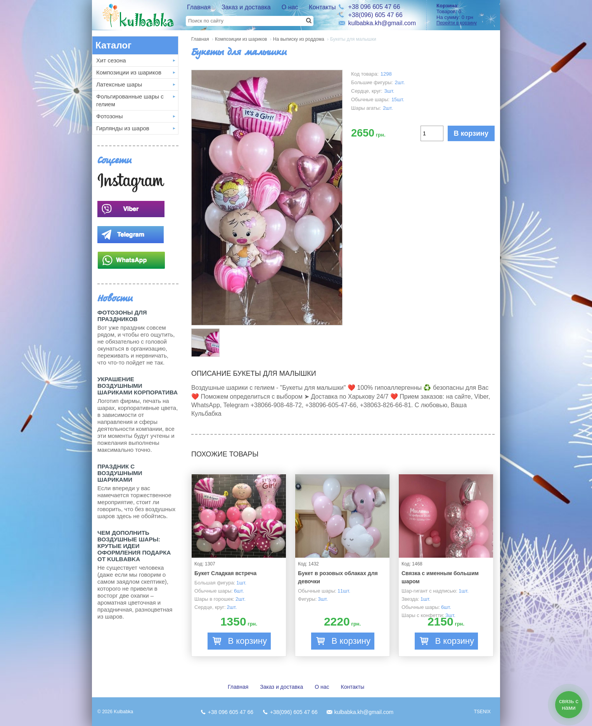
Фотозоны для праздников (122, 315)
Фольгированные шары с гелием (130, 100)
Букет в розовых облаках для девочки (338, 577)
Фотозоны (109, 116)
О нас (290, 7)
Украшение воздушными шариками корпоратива (137, 386)
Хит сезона (111, 60)
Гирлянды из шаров (122, 128)
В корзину (471, 133)
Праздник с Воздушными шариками (119, 473)
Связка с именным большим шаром (440, 577)
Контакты (322, 7)
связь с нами (568, 704)
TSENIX (482, 711)
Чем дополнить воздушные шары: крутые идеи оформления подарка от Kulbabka (134, 545)
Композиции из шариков (128, 72)
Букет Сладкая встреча (225, 573)
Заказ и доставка (246, 7)
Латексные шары (119, 84)
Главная (199, 7)
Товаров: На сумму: (465, 14)
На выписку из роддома (298, 39)
